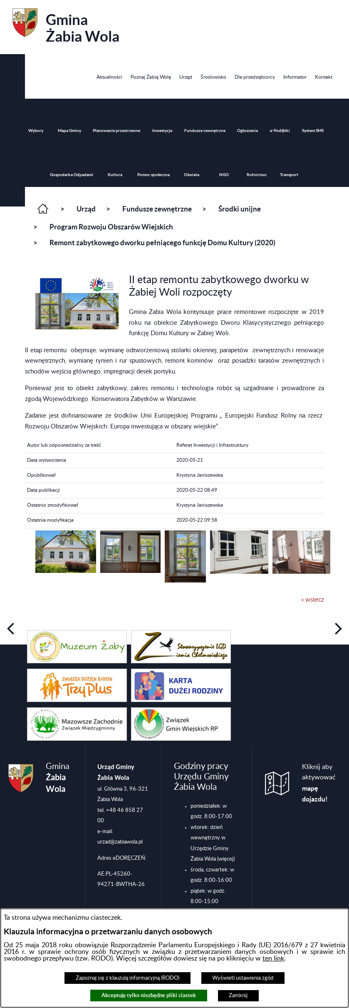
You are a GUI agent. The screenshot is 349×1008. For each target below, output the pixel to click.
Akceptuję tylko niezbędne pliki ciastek (148, 995)
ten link (273, 958)
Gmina (65, 26)
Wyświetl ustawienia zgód (242, 978)
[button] (12, 117)
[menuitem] (109, 77)
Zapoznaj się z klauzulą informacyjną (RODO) (127, 978)
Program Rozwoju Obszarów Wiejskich (111, 227)
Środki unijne (239, 209)
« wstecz (312, 600)
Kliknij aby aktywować (319, 783)
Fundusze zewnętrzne (157, 209)
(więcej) (226, 858)
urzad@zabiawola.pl (120, 841)
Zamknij (238, 995)
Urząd (86, 209)
